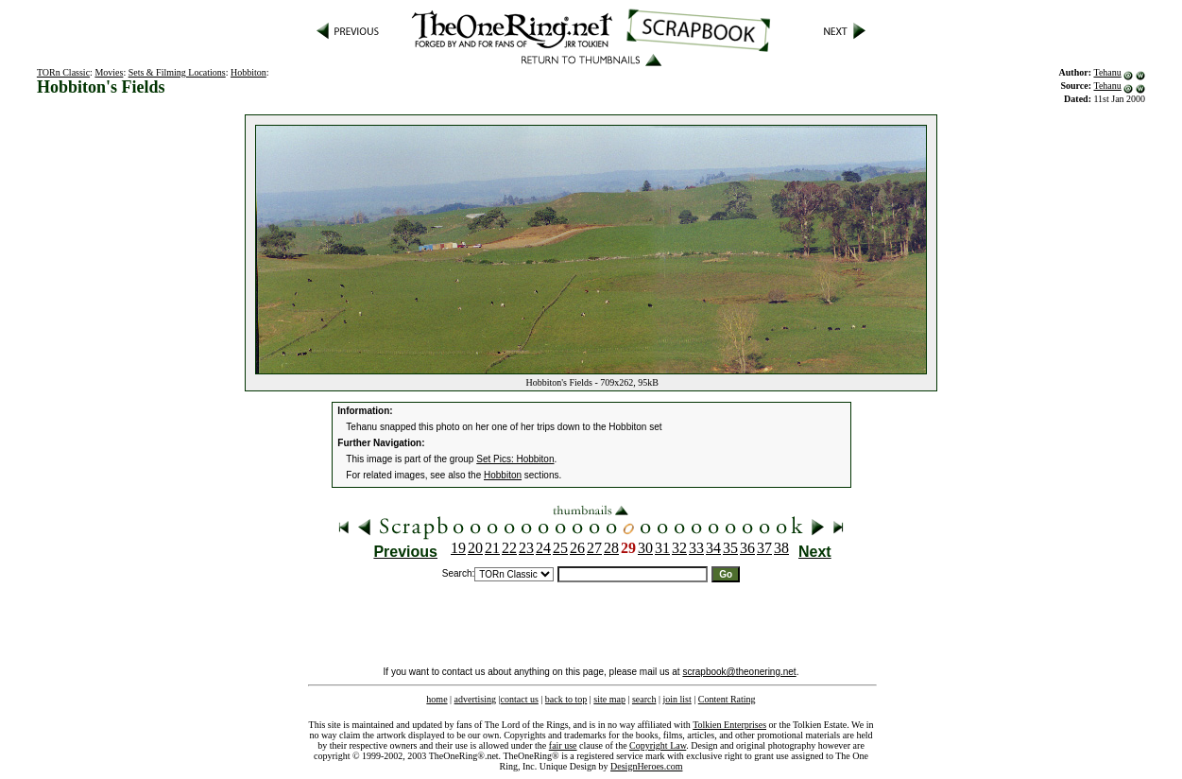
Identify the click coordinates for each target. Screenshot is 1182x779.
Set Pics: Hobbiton (515, 459)
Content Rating (727, 699)
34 (713, 548)
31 (662, 548)
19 (458, 548)
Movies (108, 72)
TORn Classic (63, 72)
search (644, 699)
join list (676, 699)
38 (781, 548)
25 (560, 548)
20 (475, 548)
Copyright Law (657, 745)
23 (526, 548)
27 (594, 548)
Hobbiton (248, 72)
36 (747, 548)
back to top (566, 699)
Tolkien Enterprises (729, 724)
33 (696, 548)
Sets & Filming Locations (177, 72)
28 (611, 548)
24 (543, 548)
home (436, 699)
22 (509, 548)
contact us (520, 699)
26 (577, 548)
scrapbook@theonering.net (739, 671)
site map (609, 699)
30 (645, 548)
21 (492, 548)
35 (730, 548)
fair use (563, 745)
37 (764, 548)
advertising (475, 699)
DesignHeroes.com (646, 766)
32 (679, 548)
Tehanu (1107, 72)
